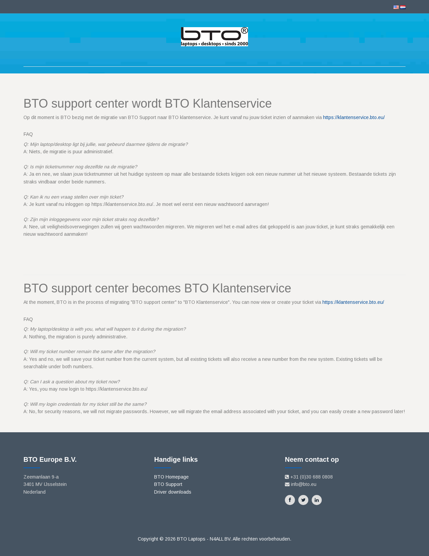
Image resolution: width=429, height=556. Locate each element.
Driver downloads (172, 492)
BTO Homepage (171, 477)
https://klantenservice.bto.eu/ (354, 117)
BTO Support (168, 484)
